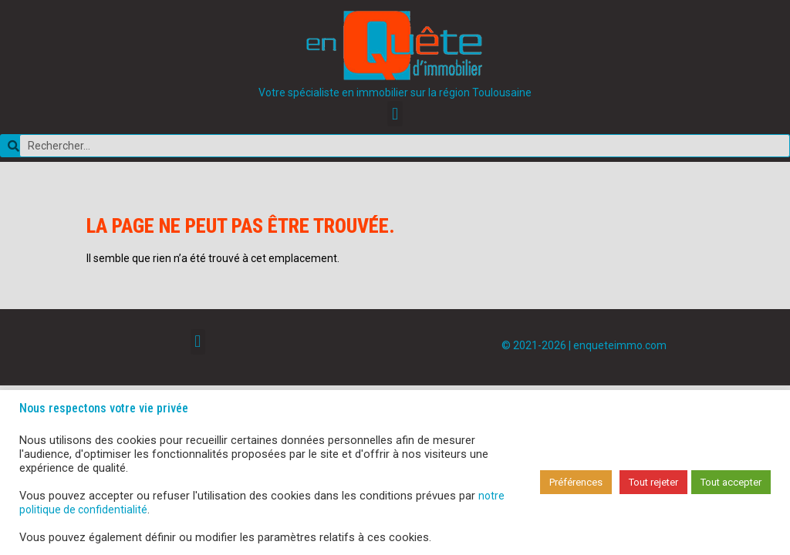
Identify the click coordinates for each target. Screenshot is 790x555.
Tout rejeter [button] (653, 482)
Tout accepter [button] (731, 482)
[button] (394, 113)
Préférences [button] (576, 482)
